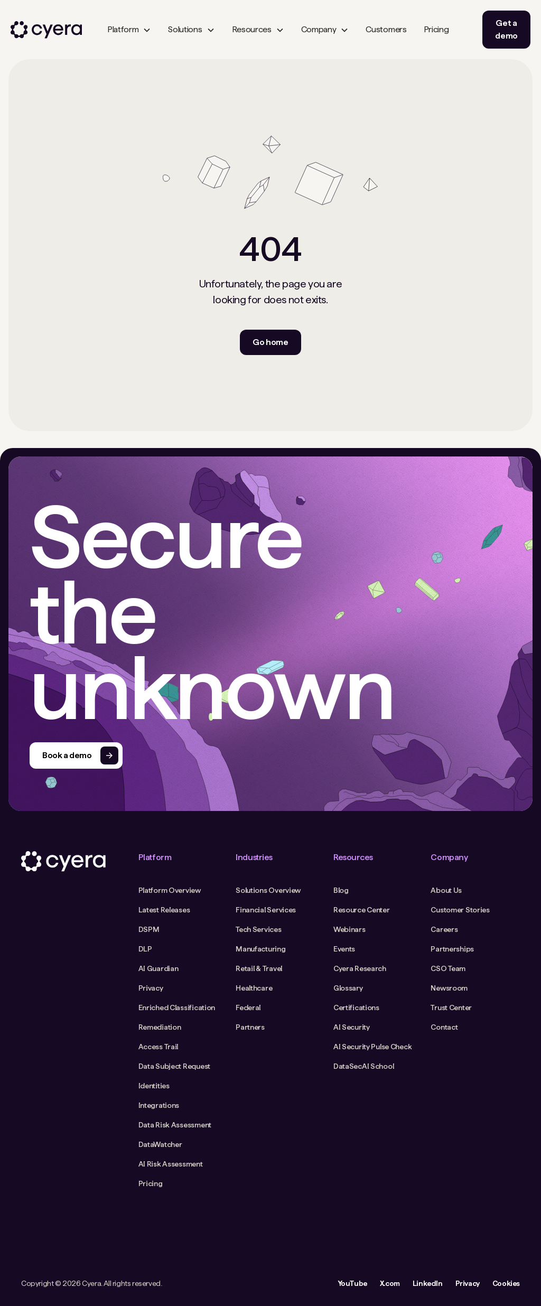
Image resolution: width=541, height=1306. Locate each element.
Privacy (467, 1283)
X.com (390, 1283)
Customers (386, 29)
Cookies (506, 1283)
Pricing (436, 29)
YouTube (352, 1283)
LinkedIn (428, 1283)
